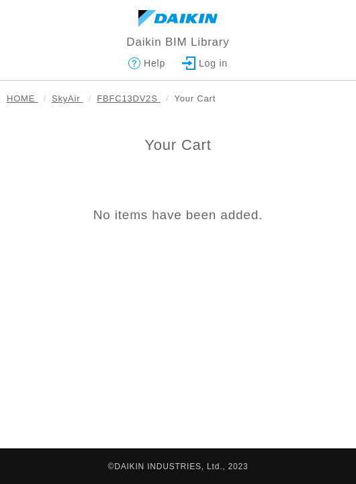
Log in (205, 63)
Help (146, 63)
